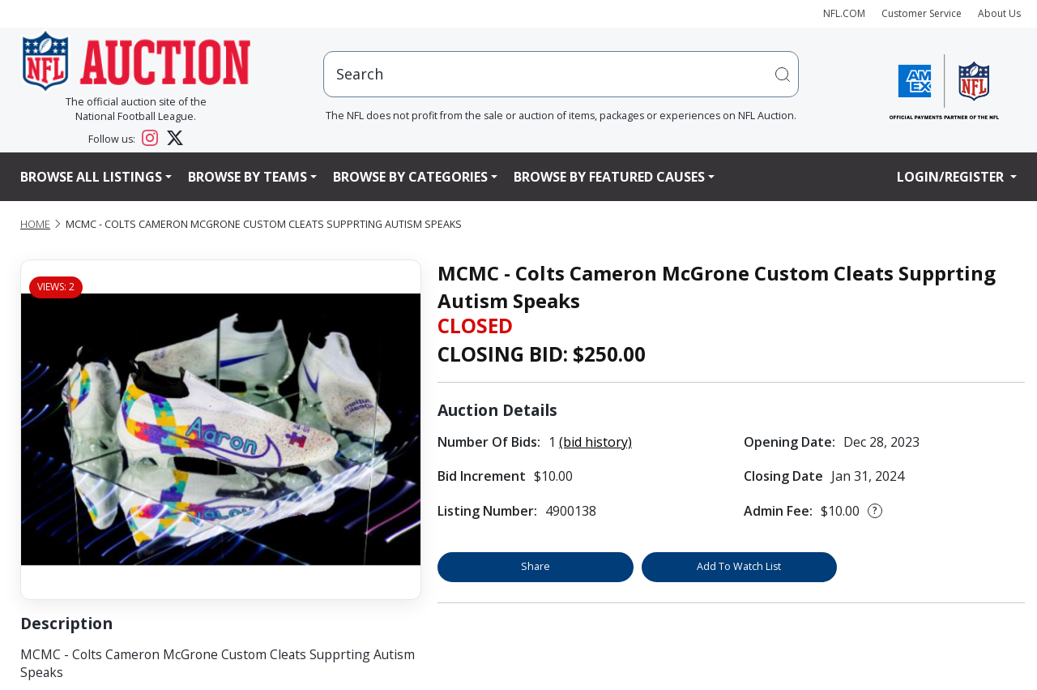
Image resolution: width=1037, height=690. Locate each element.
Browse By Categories (410, 177)
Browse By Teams (247, 177)
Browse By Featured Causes (609, 177)
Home (35, 224)
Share (535, 566)
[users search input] (561, 74)
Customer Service (921, 13)
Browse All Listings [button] (91, 177)
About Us (999, 13)
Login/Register (952, 177)
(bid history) (595, 442)
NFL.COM (844, 13)
